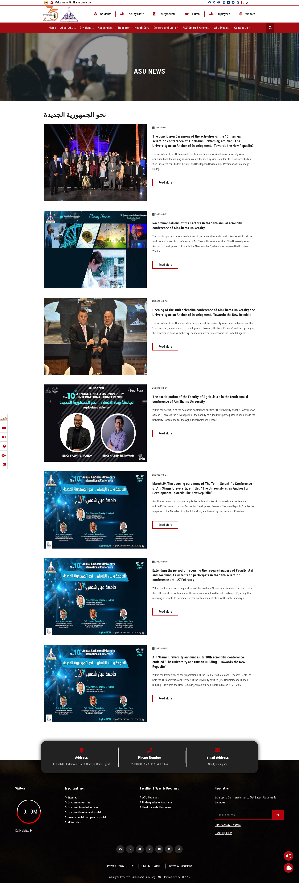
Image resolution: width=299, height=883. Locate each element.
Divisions (87, 28)
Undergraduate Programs (156, 802)
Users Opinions (223, 833)
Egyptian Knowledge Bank (81, 807)
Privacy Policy (115, 866)
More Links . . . (75, 822)
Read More (165, 187)
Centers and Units (166, 28)
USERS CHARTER (152, 866)
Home (52, 28)
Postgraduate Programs (155, 807)
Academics (106, 28)
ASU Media (222, 28)
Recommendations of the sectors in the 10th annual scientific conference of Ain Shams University (200, 225)
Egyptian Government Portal (83, 812)
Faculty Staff (132, 14)
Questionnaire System (228, 825)
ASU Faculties (149, 797)
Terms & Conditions (180, 866)
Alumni (192, 14)
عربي (246, 2)
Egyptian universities (78, 802)
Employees (219, 14)
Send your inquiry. (217, 764)
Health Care (141, 28)
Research (124, 28)
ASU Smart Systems (196, 28)
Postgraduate (164, 14)
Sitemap (71, 797)
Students (102, 14)
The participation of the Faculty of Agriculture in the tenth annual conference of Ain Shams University (198, 399)
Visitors (246, 14)
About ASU (68, 28)
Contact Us (242, 28)
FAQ (132, 866)
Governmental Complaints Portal (85, 817)
